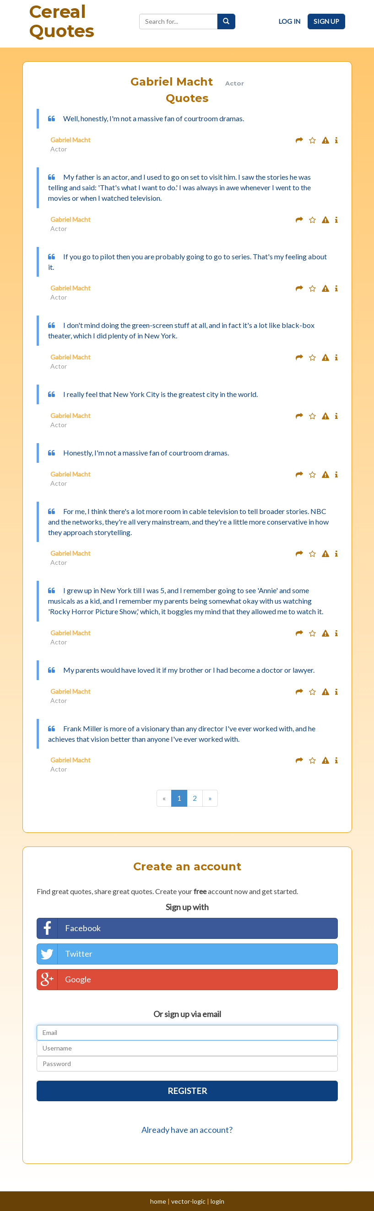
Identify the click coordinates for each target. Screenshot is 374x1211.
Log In (289, 21)
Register (187, 1091)
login (217, 1201)
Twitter (64, 954)
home (158, 1201)
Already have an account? (187, 1130)
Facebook (69, 928)
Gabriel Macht (70, 140)
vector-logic (188, 1201)
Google (64, 980)
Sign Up (326, 21)
